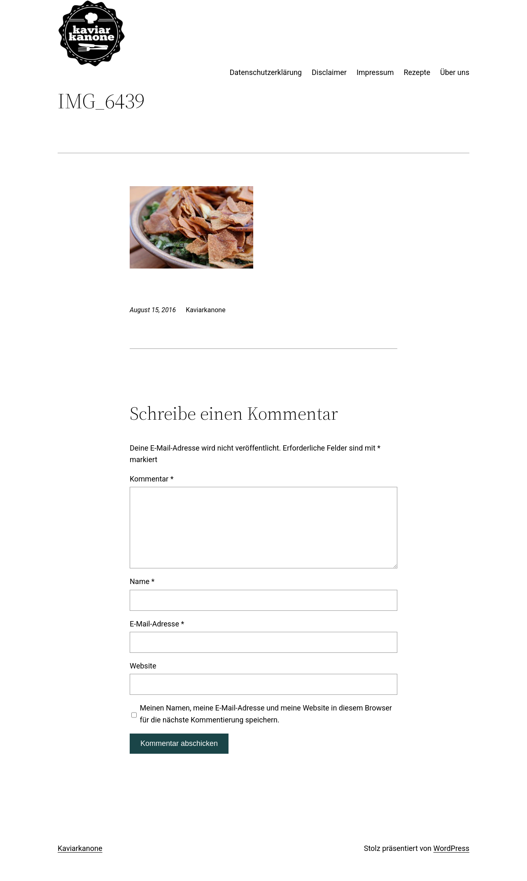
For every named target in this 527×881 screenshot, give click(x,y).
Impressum (375, 72)
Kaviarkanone (80, 848)
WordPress (451, 848)
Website (143, 665)
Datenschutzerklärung (266, 72)
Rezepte (416, 72)
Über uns (454, 72)
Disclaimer (329, 72)
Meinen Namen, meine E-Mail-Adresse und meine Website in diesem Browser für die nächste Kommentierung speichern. (266, 713)
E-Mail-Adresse (157, 623)
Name (142, 581)
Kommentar (151, 478)
